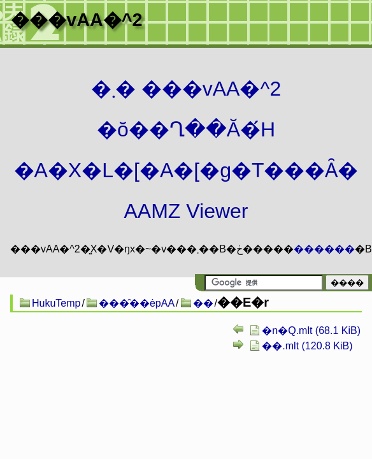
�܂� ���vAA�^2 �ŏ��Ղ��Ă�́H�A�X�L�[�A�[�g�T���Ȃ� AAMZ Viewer (186, 149)
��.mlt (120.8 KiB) (307, 345)
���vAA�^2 (76, 20)
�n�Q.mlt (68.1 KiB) (311, 330)
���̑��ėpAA (137, 303)
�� (203, 303)
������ (324, 249)
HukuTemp (56, 303)
